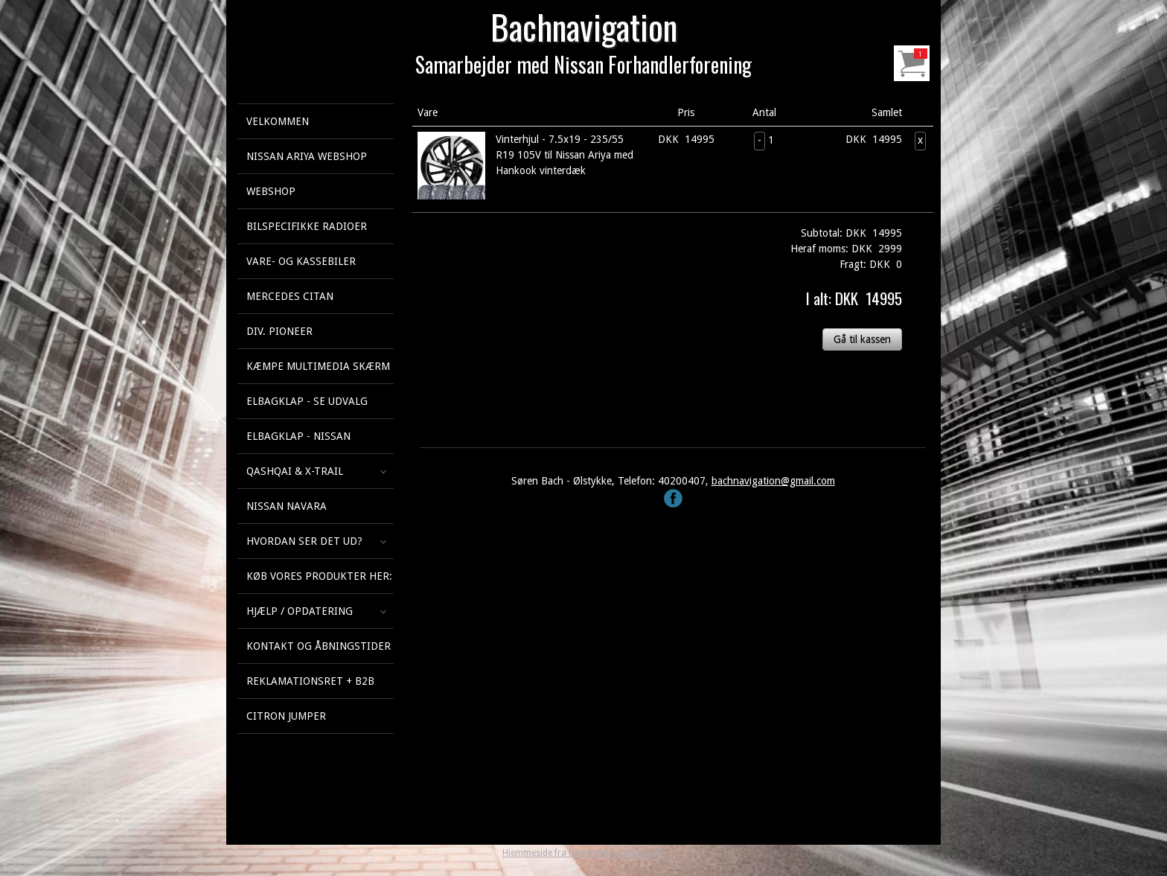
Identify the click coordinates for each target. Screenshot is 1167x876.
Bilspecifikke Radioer (306, 226)
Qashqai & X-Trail (294, 471)
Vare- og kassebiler (301, 261)
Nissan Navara (286, 506)
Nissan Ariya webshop (306, 156)
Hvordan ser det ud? (304, 541)
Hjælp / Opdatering (299, 611)
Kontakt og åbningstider (318, 646)
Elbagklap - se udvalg (307, 401)
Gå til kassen (862, 339)
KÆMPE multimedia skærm (318, 366)
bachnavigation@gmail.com (773, 481)
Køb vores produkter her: (319, 576)
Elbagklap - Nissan (298, 436)
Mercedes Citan (289, 296)
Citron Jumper (286, 716)
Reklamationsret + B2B (310, 681)
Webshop (270, 191)
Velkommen (277, 121)
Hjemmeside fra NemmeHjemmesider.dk (583, 853)
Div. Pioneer (279, 331)
